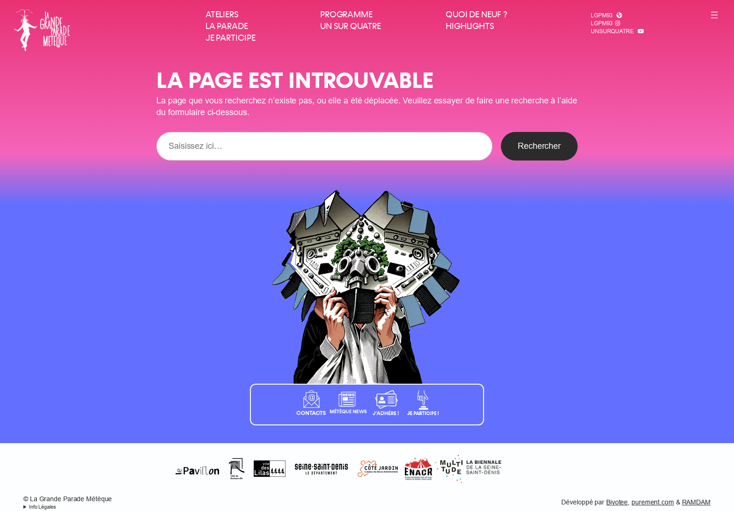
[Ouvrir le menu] (714, 15)
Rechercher (539, 146)
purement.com (652, 502)
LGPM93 (602, 15)
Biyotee (617, 502)
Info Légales (42, 507)
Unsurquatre (612, 31)
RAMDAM (696, 502)
